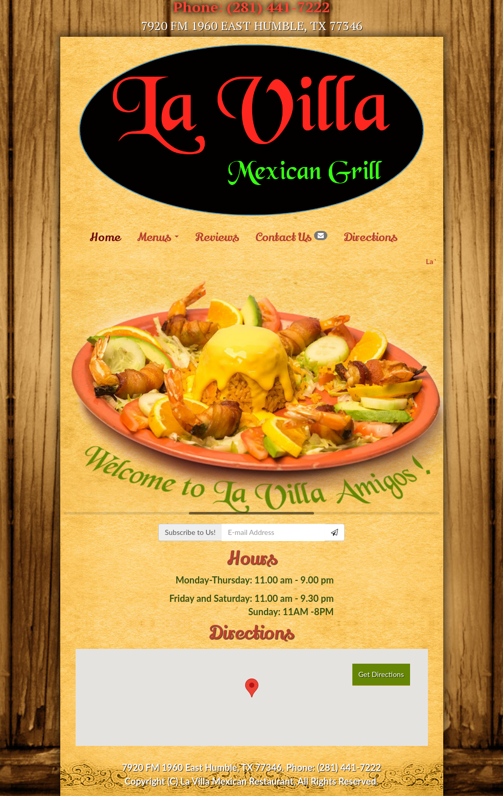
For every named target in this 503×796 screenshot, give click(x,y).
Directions (370, 237)
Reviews (217, 237)
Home (105, 237)
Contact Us (291, 237)
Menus (158, 237)
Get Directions (381, 674)
